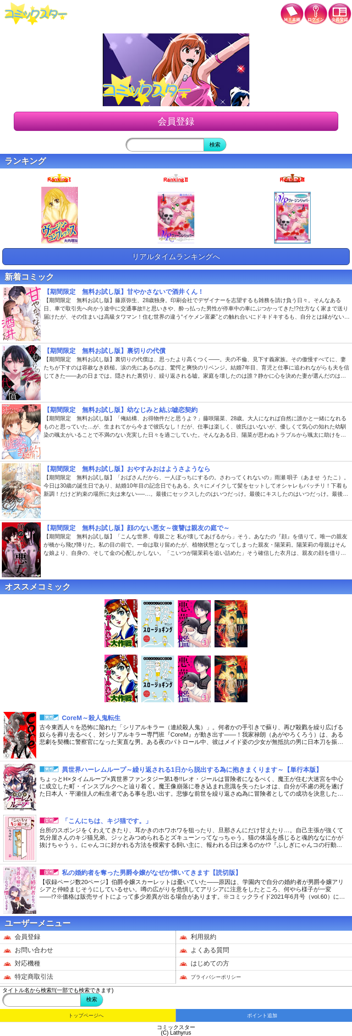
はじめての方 (204, 964)
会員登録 (176, 121)
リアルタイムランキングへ (176, 256)
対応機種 (21, 964)
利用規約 (197, 937)
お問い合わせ (28, 950)
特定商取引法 (28, 977)
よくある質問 (204, 950)
